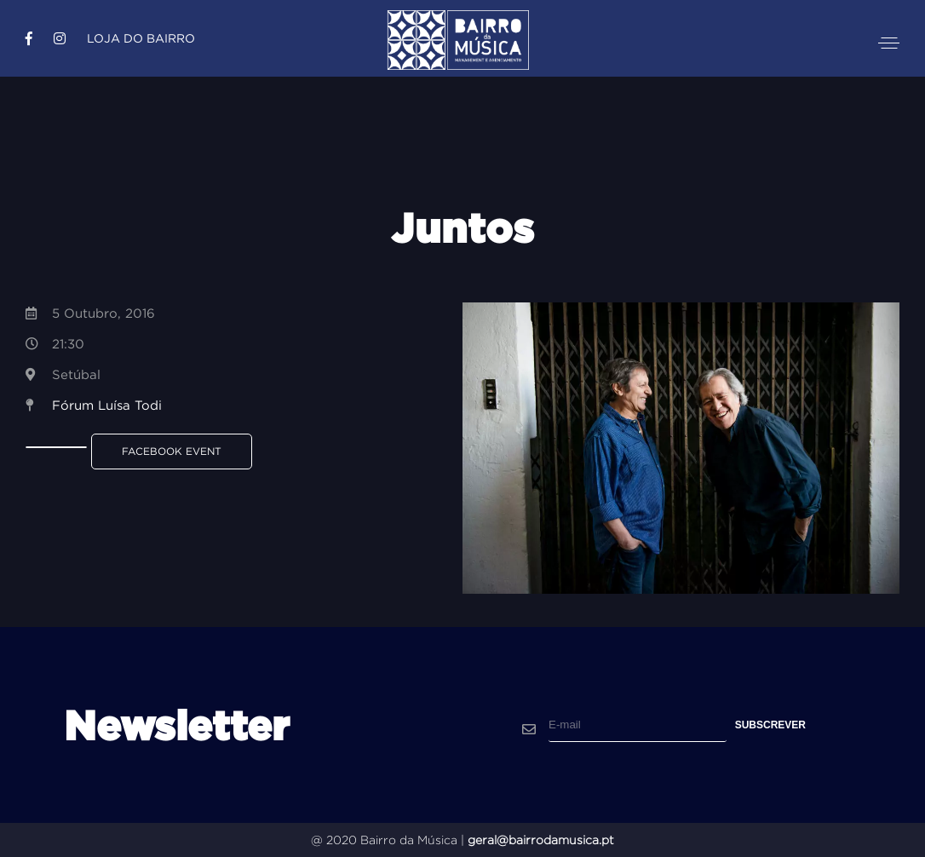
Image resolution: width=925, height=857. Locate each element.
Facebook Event (171, 451)
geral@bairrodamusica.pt (541, 840)
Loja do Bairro (141, 38)
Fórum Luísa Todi (107, 405)
